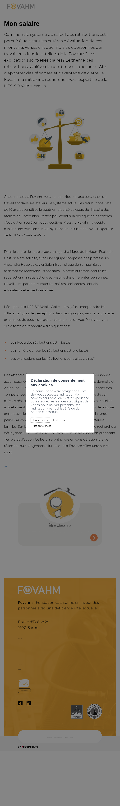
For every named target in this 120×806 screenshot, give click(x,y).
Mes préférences (34, 421)
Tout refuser (59, 413)
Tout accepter (32, 413)
